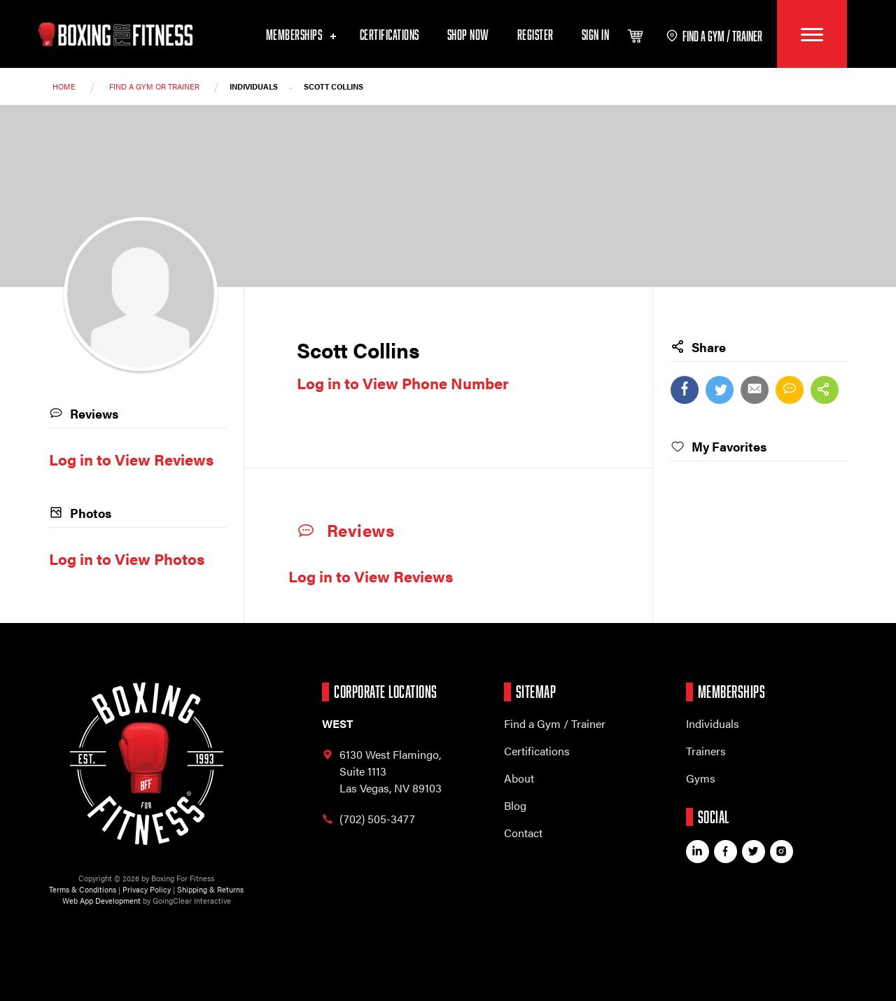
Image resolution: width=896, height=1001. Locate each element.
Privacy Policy (146, 889)
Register (535, 34)
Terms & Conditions (82, 889)
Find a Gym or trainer (154, 86)
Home (64, 86)
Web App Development (101, 900)
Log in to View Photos (126, 558)
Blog (515, 805)
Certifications (389, 34)
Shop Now (468, 34)
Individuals (712, 723)
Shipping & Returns (210, 889)
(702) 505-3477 (368, 819)
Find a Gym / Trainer (555, 723)
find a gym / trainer (713, 35)
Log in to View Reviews (370, 576)
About (519, 778)
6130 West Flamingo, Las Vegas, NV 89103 (382, 771)
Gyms (700, 778)
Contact (523, 833)
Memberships (299, 34)
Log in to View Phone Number (403, 382)
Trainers (706, 751)
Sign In (596, 34)
